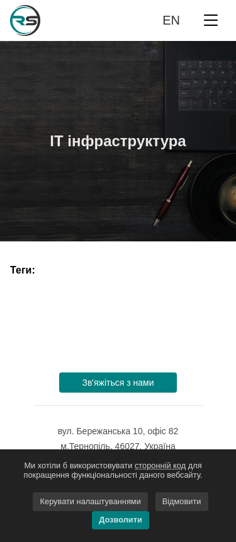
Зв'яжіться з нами (118, 383)
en (171, 20)
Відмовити (181, 501)
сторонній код (160, 465)
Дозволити (120, 519)
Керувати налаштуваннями (90, 501)
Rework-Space (45, 20)
